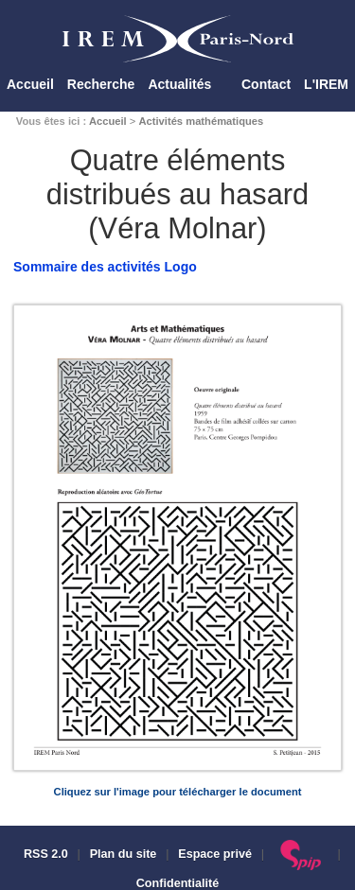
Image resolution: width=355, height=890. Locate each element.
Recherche (101, 84)
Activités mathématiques (200, 121)
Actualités (179, 84)
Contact (266, 84)
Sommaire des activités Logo (105, 266)
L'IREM (326, 84)
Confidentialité (177, 883)
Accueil (30, 84)
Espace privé (215, 854)
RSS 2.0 (43, 854)
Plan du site (123, 854)
